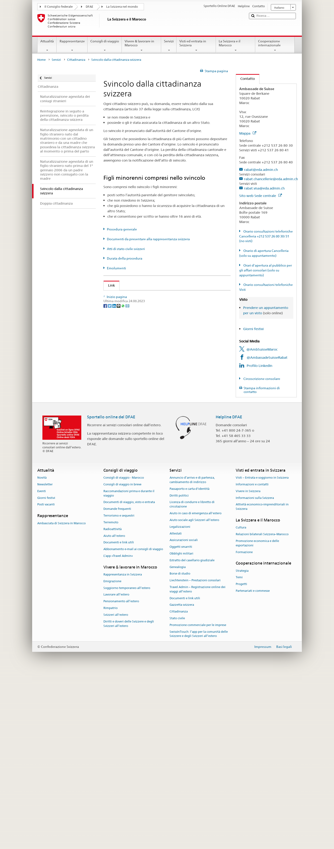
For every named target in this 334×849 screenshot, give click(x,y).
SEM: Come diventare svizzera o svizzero (142, 295)
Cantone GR (119, 415)
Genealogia (178, 743)
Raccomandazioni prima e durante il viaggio (128, 669)
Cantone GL (119, 407)
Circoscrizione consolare (261, 379)
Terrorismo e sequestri (118, 691)
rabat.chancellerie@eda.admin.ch (271, 179)
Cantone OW (120, 456)
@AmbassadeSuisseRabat (267, 357)
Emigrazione (112, 757)
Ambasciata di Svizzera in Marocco (61, 699)
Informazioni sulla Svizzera (255, 674)
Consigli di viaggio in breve (122, 660)
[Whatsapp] (123, 571)
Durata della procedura (124, 258)
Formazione (244, 728)
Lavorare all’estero (116, 770)
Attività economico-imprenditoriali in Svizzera (262, 683)
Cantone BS (118, 383)
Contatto (245, 78)
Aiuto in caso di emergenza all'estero (196, 689)
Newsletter (45, 660)
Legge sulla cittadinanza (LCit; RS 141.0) (141, 312)
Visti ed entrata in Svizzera (196, 45)
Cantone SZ (118, 489)
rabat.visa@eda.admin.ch (264, 188)
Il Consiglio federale (58, 6)
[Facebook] (105, 571)
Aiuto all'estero (114, 712)
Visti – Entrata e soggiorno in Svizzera (262, 654)
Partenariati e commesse (253, 767)
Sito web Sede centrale (260, 195)
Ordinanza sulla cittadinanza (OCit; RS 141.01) (147, 320)
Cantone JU (118, 424)
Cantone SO (119, 473)
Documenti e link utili (118, 718)
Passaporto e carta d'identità (189, 665)
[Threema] (119, 571)
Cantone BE (118, 366)
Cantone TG (119, 506)
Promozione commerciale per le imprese (198, 801)
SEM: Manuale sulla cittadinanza (135, 304)
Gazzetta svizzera (182, 781)
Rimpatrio (110, 784)
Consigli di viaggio (105, 45)
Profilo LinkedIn (259, 365)
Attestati (176, 709)
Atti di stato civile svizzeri (126, 249)
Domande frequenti (117, 685)
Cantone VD (119, 522)
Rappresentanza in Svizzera (122, 750)
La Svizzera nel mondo (122, 6)
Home (41, 59)
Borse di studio (180, 749)
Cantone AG (119, 342)
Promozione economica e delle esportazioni (257, 719)
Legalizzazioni (180, 703)
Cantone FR (118, 391)
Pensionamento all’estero (121, 777)
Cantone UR (119, 514)
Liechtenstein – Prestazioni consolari (195, 756)
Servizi (168, 45)
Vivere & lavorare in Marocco (141, 45)
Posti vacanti (46, 680)
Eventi (41, 667)
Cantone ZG (119, 538)
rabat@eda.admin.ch (261, 169)
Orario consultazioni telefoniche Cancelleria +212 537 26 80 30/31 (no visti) (266, 236)
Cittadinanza (76, 59)
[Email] (127, 571)
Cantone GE (119, 399)
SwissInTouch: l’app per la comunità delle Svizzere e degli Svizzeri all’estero (199, 810)
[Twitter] (110, 571)
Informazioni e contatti (252, 660)
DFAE (89, 6)
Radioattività (112, 705)
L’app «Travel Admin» (118, 732)
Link (109, 285)
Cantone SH (119, 465)
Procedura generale (122, 229)
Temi (239, 753)
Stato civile (177, 794)
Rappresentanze (72, 45)
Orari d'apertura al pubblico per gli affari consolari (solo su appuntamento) (265, 270)
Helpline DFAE (229, 593)
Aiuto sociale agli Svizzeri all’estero (194, 696)
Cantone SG (119, 481)
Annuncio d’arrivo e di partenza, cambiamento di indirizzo (192, 656)
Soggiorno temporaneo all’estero (126, 764)
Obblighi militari (181, 729)
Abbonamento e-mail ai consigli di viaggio (133, 725)
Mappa (247, 133)
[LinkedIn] (114, 571)
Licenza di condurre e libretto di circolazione (192, 680)
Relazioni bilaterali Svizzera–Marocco (262, 710)
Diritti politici (179, 671)
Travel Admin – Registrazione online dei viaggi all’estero (197, 765)
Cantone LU (119, 432)
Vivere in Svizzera (248, 667)
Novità (42, 654)
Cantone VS (118, 530)
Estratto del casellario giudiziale (192, 736)
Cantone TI (118, 497)
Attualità (47, 45)
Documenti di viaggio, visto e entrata (129, 678)
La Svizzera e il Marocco (235, 45)
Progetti (241, 760)
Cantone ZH (119, 547)
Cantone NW (119, 448)
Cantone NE (119, 440)
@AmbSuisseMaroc (262, 349)
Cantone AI (118, 350)
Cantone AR (119, 358)
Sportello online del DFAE (111, 593)
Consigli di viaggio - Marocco (123, 654)
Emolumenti (116, 268)
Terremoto (110, 698)
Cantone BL (118, 374)
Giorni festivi (253, 329)
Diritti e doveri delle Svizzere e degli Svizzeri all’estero (128, 800)
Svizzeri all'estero (115, 791)
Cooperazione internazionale (275, 45)
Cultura (241, 703)
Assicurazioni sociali (184, 716)
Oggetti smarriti (181, 723)
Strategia (242, 747)
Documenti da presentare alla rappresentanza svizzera (148, 239)
